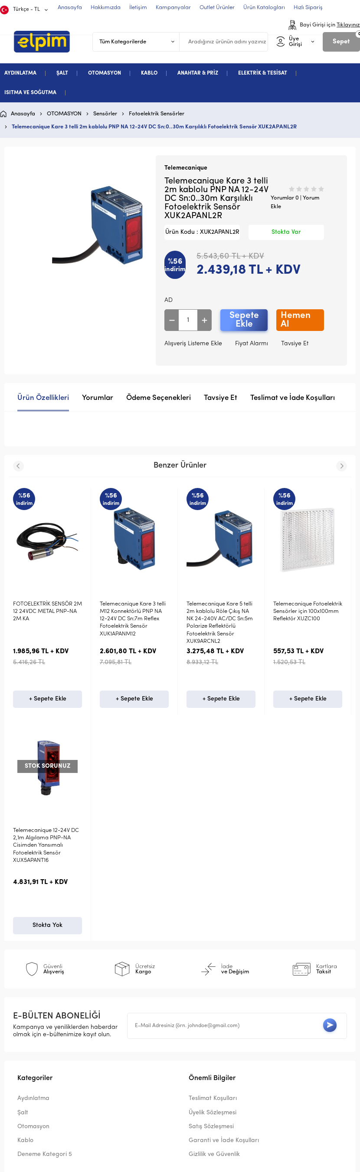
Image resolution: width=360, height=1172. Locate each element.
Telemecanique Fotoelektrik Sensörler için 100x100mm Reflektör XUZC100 (307, 611)
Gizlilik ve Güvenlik (214, 1155)
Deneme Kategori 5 (44, 1155)
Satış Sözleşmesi (211, 1127)
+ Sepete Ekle (47, 699)
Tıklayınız (348, 25)
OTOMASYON (104, 73)
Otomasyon (33, 1127)
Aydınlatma (33, 1099)
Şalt (22, 1113)
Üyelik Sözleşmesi (212, 1113)
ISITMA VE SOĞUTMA (30, 92)
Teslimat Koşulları (213, 1099)
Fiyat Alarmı (251, 343)
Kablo (25, 1141)
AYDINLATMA (20, 73)
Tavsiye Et (294, 343)
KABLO (149, 73)
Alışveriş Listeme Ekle (193, 343)
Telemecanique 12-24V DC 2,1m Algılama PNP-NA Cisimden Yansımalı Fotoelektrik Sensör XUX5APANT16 (46, 845)
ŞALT (62, 73)
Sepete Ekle (244, 320)
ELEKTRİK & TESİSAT (262, 73)
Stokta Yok (47, 925)
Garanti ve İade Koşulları (224, 1141)
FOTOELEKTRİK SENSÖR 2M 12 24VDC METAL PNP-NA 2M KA (47, 611)
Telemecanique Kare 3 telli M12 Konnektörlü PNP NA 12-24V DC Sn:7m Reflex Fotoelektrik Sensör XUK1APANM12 (133, 619)
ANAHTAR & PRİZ (197, 73)
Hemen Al (296, 320)
